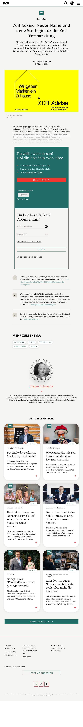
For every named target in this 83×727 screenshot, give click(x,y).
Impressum (10, 649)
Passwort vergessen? (29, 242)
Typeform (24, 195)
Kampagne (19, 342)
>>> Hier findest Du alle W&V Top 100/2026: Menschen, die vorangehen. (44, 282)
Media (34, 346)
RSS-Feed (27, 657)
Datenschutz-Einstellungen (30, 650)
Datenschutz (29, 646)
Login (41, 249)
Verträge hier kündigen (58, 650)
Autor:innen (11, 655)
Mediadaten (57, 646)
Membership (20, 346)
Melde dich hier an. (31, 319)
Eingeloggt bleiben (31, 257)
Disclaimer (10, 652)
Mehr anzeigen (41, 621)
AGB (25, 654)
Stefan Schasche (44, 61)
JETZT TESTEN (41, 179)
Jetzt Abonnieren (41, 673)
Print (31, 342)
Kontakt (9, 646)
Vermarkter (45, 342)
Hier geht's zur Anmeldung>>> (43, 304)
